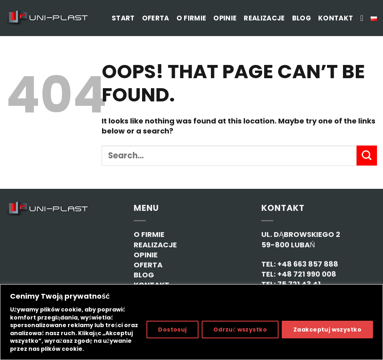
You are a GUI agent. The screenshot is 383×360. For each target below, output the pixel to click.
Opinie (225, 18)
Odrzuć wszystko (240, 330)
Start (123, 18)
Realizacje (264, 18)
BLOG (144, 275)
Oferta (155, 18)
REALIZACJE (155, 245)
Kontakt (335, 18)
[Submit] (367, 156)
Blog (301, 18)
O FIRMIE (149, 234)
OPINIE (146, 255)
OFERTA (148, 265)
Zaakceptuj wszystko (327, 330)
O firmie (191, 18)
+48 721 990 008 (306, 274)
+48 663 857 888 (307, 264)
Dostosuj (172, 330)
